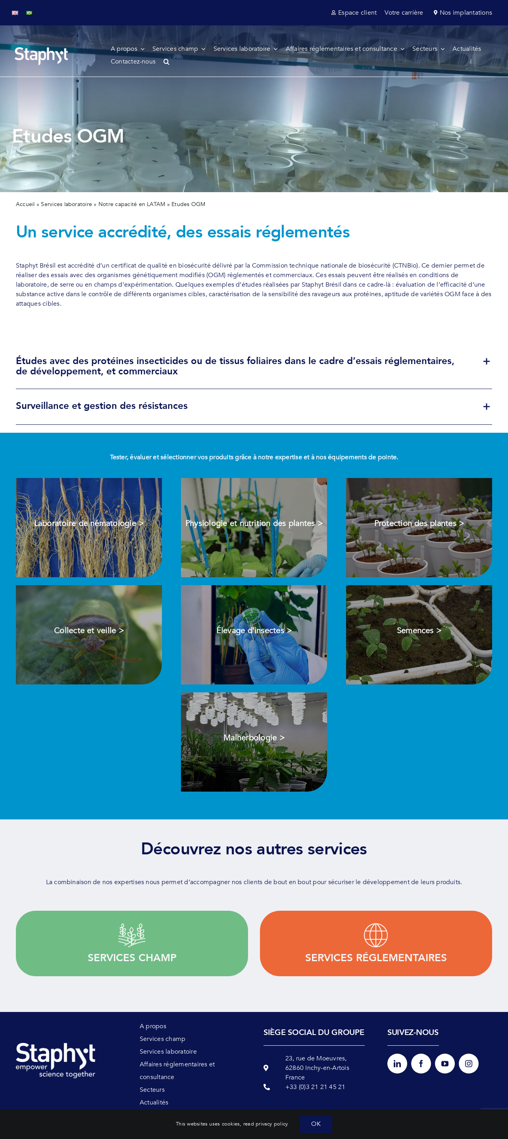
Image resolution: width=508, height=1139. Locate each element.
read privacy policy (265, 1123)
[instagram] (469, 1063)
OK (315, 1124)
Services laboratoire (66, 204)
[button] (170, 61)
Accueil (25, 204)
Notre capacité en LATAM (131, 204)
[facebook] (421, 1063)
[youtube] (445, 1063)
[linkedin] (397, 1063)
